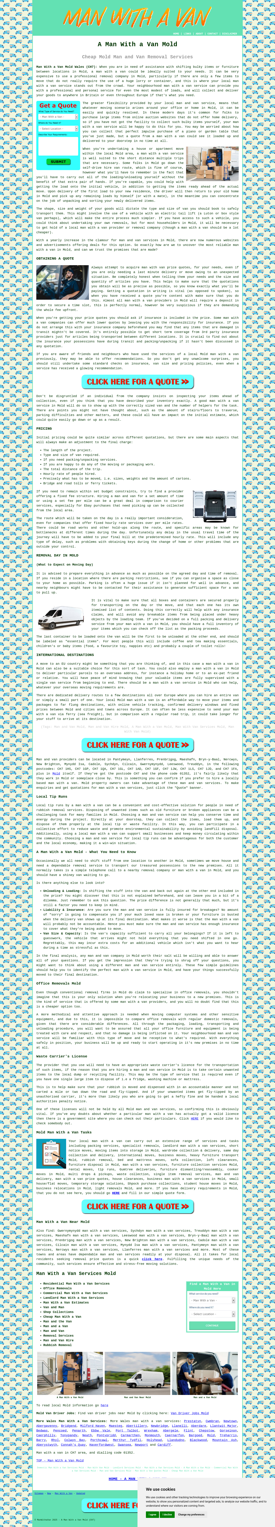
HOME (176, 33)
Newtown (230, 1421)
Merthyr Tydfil (127, 1440)
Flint (188, 1430)
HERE (195, 1118)
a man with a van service (160, 153)
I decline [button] (167, 1514)
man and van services (120, 1254)
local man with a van (98, 833)
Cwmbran (212, 1421)
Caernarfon (174, 1435)
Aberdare (198, 1426)
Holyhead (154, 1440)
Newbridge (159, 1426)
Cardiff (164, 1445)
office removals (161, 1019)
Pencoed (60, 1430)
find (49, 1231)
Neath (87, 1435)
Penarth (79, 1430)
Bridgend (68, 1426)
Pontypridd (106, 1435)
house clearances (127, 1179)
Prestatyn (192, 1421)
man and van (187, 103)
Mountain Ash (224, 1440)
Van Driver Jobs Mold (190, 1413)
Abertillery (136, 1426)
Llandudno (175, 1440)
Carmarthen (130, 1435)
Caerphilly (45, 1435)
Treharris (228, 1435)
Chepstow (206, 1430)
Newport (141, 1445)
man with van (153, 267)
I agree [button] (152, 1514)
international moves (136, 1155)
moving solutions (161, 1264)
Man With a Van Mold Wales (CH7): (67, 67)
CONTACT (212, 33)
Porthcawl (99, 1440)
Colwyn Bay (74, 1440)
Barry (41, 1440)
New (49, 1493)
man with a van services (145, 1165)
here (104, 1405)
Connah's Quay (73, 1445)
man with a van (111, 71)
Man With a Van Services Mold (76, 1273)
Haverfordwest (101, 1445)
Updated (80, 1493)
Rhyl (55, 1440)
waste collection (133, 1174)
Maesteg (115, 1426)
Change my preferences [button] (191, 1514)
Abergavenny (46, 1426)
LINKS (187, 33)
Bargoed (195, 1435)
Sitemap (39, 1493)
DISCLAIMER (229, 33)
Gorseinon (228, 1430)
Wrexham (150, 1430)
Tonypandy (68, 1435)
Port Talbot (127, 1430)
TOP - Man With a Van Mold (60, 1460)
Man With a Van (63, 1493)
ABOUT (199, 33)
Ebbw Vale (100, 1430)
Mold (56, 773)
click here (152, 1259)
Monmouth (152, 1435)
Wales (125, 1421)
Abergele (170, 1430)
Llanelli (179, 1426)
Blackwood (198, 1440)
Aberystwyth (46, 1445)
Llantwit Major (223, 1426)
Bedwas (42, 1430)
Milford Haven (92, 1426)
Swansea (124, 1445)
